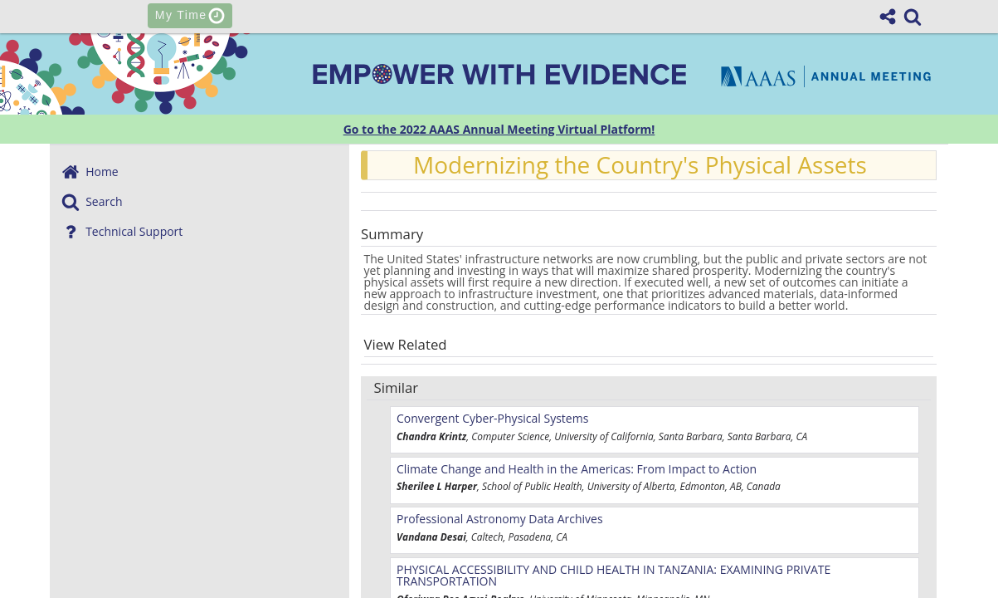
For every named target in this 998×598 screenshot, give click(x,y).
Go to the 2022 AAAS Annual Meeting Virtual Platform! (499, 129)
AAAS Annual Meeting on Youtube (689, 483)
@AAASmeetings (309, 483)
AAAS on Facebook (478, 483)
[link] (912, 16)
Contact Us (297, 587)
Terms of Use (696, 587)
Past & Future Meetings (433, 587)
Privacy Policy (577, 587)
